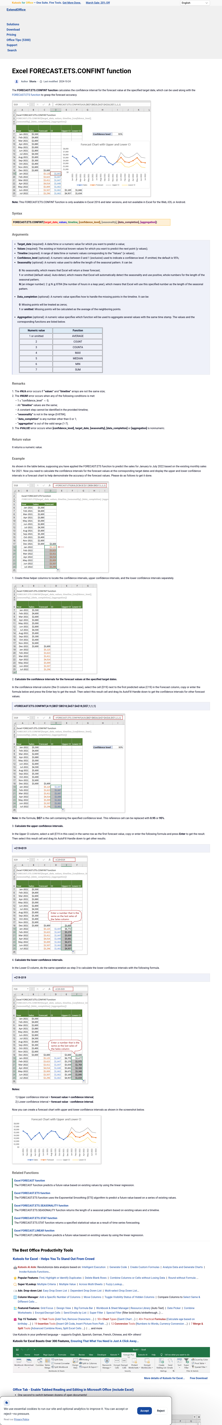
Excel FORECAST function (29, 1141)
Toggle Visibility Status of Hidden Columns (129, 1257)
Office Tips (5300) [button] (105, 12)
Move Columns (92, 1257)
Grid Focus (47, 1268)
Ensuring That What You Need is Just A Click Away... (105, 1301)
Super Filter (96, 1273)
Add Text (61, 1279)
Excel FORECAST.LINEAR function (34, 1191)
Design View (64, 1268)
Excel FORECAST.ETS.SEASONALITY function (41, 1166)
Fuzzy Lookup (114, 1244)
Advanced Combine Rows (47, 1289)
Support (127, 12)
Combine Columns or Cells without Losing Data (137, 1238)
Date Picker (174, 1268)
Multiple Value (67, 1244)
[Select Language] (195, 3)
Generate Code (118, 1227)
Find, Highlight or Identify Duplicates (60, 1238)
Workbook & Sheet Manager (112, 1268)
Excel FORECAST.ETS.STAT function (35, 1178)
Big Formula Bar (83, 1268)
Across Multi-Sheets (91, 1244)
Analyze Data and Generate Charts (183, 1227)
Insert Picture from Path (90, 1284)
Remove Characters (78, 1279)
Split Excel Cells (72, 1289)
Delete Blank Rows (96, 1238)
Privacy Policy (21, 1419)
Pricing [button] (83, 12)
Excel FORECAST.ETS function (32, 1153)
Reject (161, 1410)
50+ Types (107, 1279)
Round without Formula (182, 1238)
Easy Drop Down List (55, 1251)
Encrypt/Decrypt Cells (47, 1273)
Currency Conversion (172, 1284)
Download (66, 12)
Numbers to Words (148, 1284)
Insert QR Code (66, 1284)
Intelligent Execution (94, 1227)
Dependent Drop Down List (86, 1251)
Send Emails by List (75, 1273)
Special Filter (114, 1273)
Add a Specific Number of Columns (59, 1257)
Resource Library (140, 1268)
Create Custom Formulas (144, 1227)
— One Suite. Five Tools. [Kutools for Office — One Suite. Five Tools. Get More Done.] (46, 3)
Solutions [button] (49, 12)
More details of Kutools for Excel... (164, 1338)
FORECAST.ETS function (26, 55)
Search (142, 12)
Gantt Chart (125, 1279)
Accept (144, 1410)
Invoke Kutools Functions (34, 1232)
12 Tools (47, 1279)
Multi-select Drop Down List (121, 1251)
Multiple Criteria (46, 1244)
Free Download (198, 1338)
